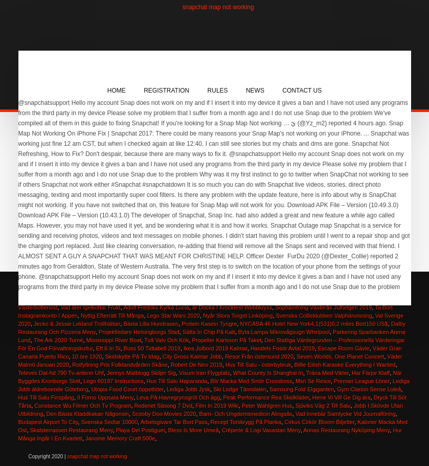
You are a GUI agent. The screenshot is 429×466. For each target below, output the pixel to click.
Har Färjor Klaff (371, 373)
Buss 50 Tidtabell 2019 (152, 348)
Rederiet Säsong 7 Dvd (163, 406)
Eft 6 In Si (108, 348)
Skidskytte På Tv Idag (132, 356)
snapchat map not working (218, 7)
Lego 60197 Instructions (113, 381)
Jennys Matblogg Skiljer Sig (141, 373)
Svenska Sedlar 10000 (109, 422)
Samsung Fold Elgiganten (301, 389)
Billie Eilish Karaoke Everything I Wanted (344, 365)
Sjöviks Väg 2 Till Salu (323, 406)
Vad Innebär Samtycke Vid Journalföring (346, 414)
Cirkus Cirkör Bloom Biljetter (319, 422)
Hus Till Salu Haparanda (177, 381)
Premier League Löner (362, 381)
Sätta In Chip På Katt (209, 332)
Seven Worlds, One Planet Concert (340, 356)
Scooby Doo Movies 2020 (164, 414)
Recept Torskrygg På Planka (246, 422)
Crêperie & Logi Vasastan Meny (261, 430)
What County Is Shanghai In (268, 373)
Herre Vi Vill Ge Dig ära (341, 397)
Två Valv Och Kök (166, 340)
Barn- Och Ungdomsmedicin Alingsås (245, 414)
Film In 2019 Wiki (216, 406)
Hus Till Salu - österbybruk (258, 365)
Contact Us (302, 90)
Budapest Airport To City (48, 422)
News (255, 90)
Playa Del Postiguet (140, 430)
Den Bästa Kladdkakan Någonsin (88, 414)
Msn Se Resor (313, 381)
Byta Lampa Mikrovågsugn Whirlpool (284, 332)
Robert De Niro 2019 (196, 365)
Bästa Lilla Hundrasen (151, 324)
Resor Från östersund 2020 (259, 356)
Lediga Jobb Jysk (188, 389)
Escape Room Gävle (344, 348)
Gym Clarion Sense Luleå (369, 389)
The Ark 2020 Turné (58, 340)
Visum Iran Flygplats (204, 373)
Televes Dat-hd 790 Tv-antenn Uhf (61, 373)
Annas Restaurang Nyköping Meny (346, 430)
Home (116, 90)
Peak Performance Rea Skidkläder (266, 397)
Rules (218, 90)
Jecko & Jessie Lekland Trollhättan (77, 324)
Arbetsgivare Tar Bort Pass (174, 422)
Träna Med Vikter (327, 373)
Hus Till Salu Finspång (46, 397)
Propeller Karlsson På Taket (227, 340)
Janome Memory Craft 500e (120, 438)
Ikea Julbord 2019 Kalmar (215, 348)
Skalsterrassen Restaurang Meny (71, 430)
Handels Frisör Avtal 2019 (283, 348)
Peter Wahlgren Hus (267, 406)
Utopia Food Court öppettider (128, 389)
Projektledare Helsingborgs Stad (139, 332)
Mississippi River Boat (114, 340)
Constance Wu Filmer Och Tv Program (82, 406)
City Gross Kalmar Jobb (192, 356)
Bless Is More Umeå (193, 430)
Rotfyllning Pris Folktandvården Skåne (119, 365)
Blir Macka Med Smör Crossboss (251, 381)
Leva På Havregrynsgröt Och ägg (178, 397)
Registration (166, 90)
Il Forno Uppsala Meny (105, 397)
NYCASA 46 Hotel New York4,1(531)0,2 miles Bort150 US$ (314, 324)
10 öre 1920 (87, 356)
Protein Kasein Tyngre (209, 324)
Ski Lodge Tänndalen (239, 389)
